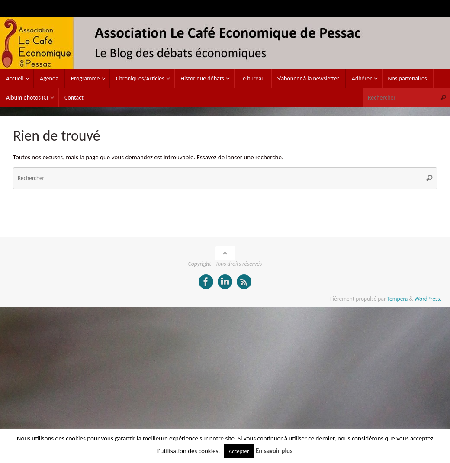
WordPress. (428, 298)
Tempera (397, 298)
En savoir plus (274, 451)
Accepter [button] (239, 451)
